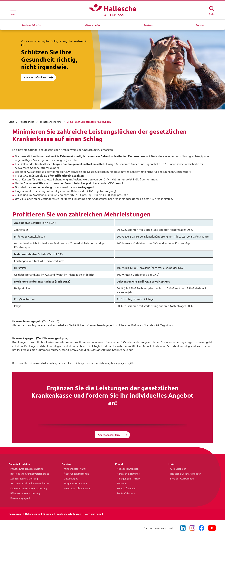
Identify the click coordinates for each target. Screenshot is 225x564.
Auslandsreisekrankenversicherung (29, 484)
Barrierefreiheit (94, 514)
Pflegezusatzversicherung (23, 493)
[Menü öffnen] (13, 10)
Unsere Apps (69, 479)
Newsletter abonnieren (75, 489)
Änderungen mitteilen (74, 474)
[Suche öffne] (211, 10)
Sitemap (48, 514)
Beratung (120, 484)
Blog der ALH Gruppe (180, 479)
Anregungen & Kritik (127, 479)
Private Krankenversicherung (25, 469)
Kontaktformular (124, 489)
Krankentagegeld (18, 498)
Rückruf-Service (124, 493)
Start (11, 121)
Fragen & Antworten (73, 484)
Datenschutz (32, 514)
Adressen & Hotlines (126, 474)
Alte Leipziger (176, 469)
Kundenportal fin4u (73, 469)
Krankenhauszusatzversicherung (27, 489)
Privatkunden (27, 121)
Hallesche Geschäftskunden (184, 474)
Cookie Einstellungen (69, 514)
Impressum (15, 514)
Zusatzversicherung (51, 121)
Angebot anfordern (35, 77)
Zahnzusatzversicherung (22, 479)
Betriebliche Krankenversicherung (28, 474)
